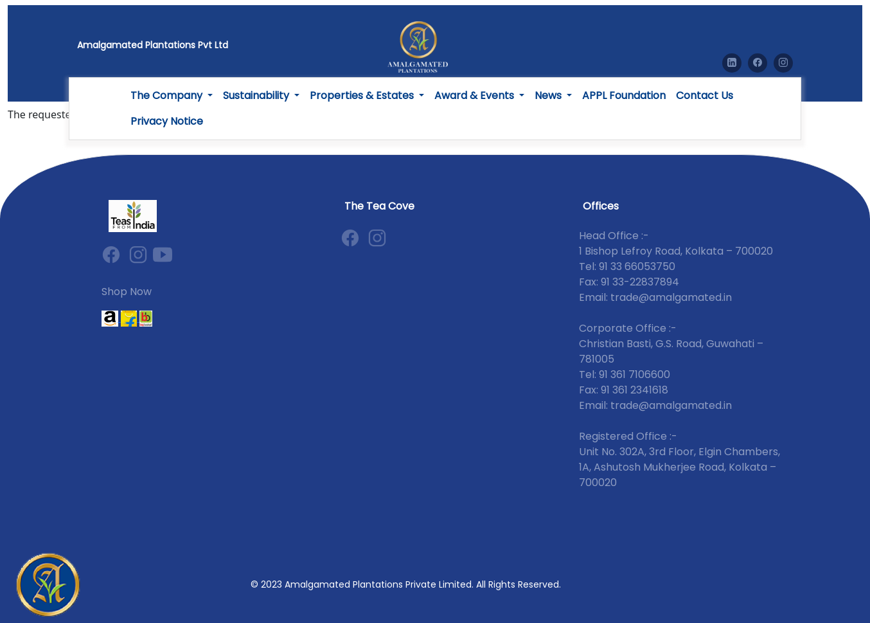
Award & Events (475, 95)
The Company (167, 95)
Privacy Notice (166, 121)
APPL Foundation (624, 95)
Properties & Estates (363, 95)
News (549, 95)
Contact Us (704, 95)
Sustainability (257, 95)
